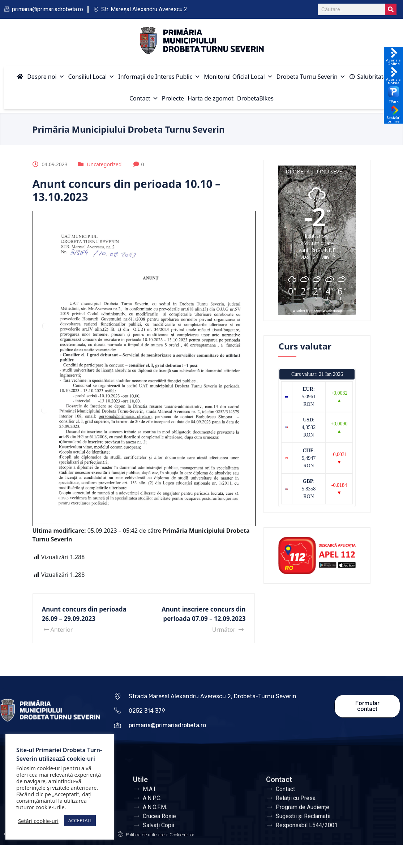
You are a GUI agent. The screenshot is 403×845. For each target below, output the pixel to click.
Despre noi (45, 77)
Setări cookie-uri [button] (38, 821)
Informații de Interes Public (159, 77)
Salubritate (372, 77)
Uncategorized (104, 164)
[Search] (390, 9)
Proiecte (173, 98)
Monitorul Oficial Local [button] (238, 77)
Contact (143, 98)
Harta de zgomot (210, 98)
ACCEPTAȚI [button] (80, 820)
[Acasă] (19, 76)
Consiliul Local (91, 77)
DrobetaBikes (255, 98)
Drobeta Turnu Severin (311, 77)
